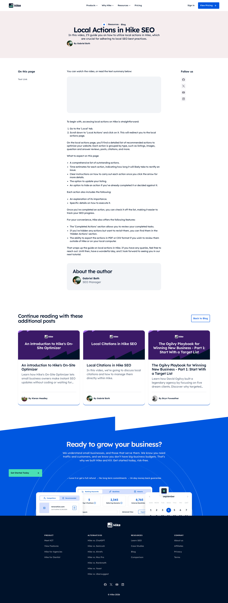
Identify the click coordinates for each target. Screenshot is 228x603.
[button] (92, 5)
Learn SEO (136, 540)
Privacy (178, 551)
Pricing (138, 5)
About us (178, 540)
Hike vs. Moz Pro (96, 557)
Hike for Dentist (52, 557)
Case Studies (137, 546)
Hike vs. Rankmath (97, 562)
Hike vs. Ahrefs (95, 551)
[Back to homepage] (15, 5)
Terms (177, 557)
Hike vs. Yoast (94, 568)
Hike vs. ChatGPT (96, 540)
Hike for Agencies (53, 551)
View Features (51, 546)
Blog (123, 24)
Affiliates (178, 546)
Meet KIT (48, 540)
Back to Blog (200, 318)
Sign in (191, 5)
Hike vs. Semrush (96, 546)
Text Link (22, 79)
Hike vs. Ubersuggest (98, 574)
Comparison (137, 557)
